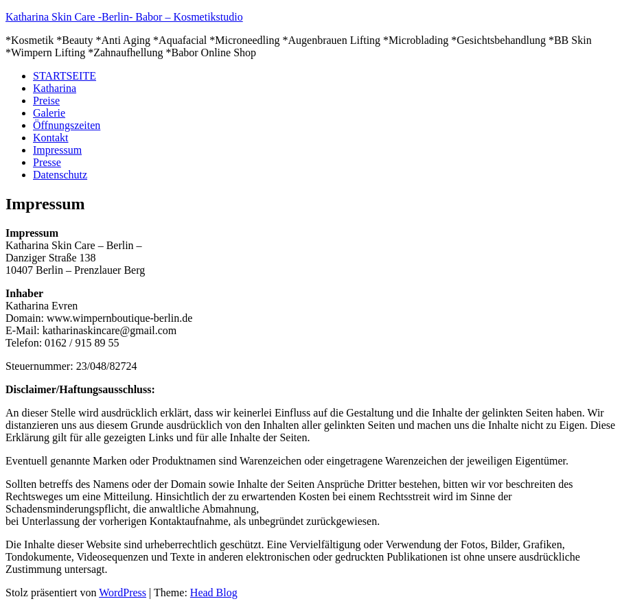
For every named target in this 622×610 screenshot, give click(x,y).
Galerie (49, 113)
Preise (46, 100)
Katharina (54, 88)
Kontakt (51, 137)
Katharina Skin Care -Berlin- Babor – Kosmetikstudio (124, 17)
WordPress (122, 592)
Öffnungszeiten (66, 125)
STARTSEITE (64, 76)
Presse (47, 162)
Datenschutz (60, 174)
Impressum (57, 150)
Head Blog (214, 592)
